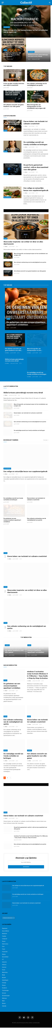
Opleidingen (5, 985)
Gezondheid (7, 200)
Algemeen (6, 27)
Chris (4, 34)
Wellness (4, 1003)
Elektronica (5, 948)
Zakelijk (4, 1010)
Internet (4, 972)
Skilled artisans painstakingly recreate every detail (38, 55)
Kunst (3, 974)
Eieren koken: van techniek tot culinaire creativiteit (35, 122)
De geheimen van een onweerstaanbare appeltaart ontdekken (25, 328)
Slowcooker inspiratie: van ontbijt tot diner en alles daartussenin (12, 54)
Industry (4, 969)
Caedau (4, 941)
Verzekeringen (6, 1000)
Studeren (4, 992)
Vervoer (4, 997)
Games (6, 174)
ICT (3, 964)
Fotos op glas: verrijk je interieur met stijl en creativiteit (13, 84)
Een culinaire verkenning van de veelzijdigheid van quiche (37, 84)
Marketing (4, 977)
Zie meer (46, 444)
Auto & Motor (5, 935)
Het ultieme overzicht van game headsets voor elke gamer (13, 105)
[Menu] (3, 2)
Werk (3, 1005)
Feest (3, 953)
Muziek (4, 982)
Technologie (5, 995)
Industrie (4, 966)
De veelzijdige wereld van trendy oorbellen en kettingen (35, 143)
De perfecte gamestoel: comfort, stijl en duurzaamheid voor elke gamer (33, 168)
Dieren (3, 946)
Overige (4, 987)
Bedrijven (4, 938)
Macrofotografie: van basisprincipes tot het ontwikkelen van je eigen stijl (25, 31)
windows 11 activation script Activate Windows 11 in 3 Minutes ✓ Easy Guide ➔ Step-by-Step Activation (37, 679)
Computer (4, 943)
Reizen (4, 990)
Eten (5, 50)
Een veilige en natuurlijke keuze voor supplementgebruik (33, 192)
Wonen (4, 1008)
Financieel (4, 956)
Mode (5, 151)
